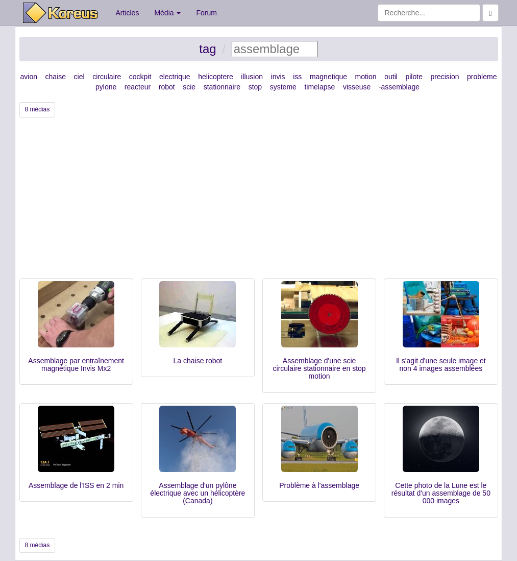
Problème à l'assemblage (319, 485)
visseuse (357, 87)
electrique (174, 77)
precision (444, 77)
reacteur (138, 87)
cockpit (140, 77)
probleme (482, 77)
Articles (127, 13)
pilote (413, 77)
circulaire (106, 77)
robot (167, 87)
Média (167, 13)
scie (189, 87)
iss (297, 77)
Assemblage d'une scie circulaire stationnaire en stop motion (319, 369)
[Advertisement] (258, 201)
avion (28, 77)
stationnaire (222, 87)
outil (391, 77)
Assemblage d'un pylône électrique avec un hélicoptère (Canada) (197, 493)
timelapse (319, 87)
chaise (55, 77)
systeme (283, 87)
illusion (252, 77)
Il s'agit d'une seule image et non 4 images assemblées (441, 364)
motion (366, 77)
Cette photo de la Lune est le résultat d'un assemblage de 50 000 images (440, 493)
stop (255, 87)
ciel (79, 77)
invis (278, 77)
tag (207, 49)
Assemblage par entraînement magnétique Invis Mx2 (76, 364)
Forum (206, 13)
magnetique (328, 77)
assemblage (400, 87)
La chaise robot (198, 361)
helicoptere (215, 77)
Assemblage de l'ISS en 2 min (76, 485)
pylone (105, 87)
